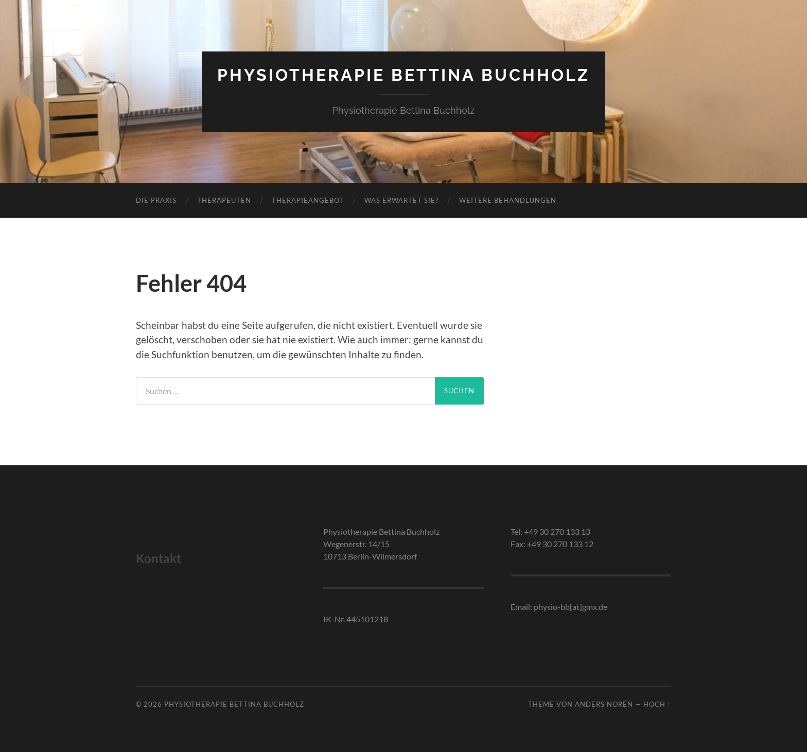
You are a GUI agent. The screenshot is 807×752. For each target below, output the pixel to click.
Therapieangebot (308, 200)
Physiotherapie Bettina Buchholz (403, 74)
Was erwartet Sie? (401, 200)
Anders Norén (604, 704)
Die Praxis (156, 200)
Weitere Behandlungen (507, 200)
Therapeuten (224, 200)
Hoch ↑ (657, 704)
